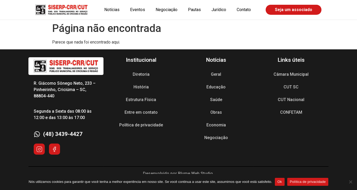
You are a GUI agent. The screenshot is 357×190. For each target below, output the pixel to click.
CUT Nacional (291, 99)
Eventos (137, 9)
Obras (216, 112)
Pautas (194, 9)
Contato (244, 9)
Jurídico (218, 9)
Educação (216, 86)
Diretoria (141, 74)
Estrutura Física (141, 99)
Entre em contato (141, 112)
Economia (216, 124)
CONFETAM (291, 112)
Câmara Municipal (291, 74)
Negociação (166, 9)
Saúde (216, 99)
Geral (216, 74)
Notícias (112, 9)
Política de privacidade (141, 124)
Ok (279, 182)
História (141, 86)
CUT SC (291, 86)
